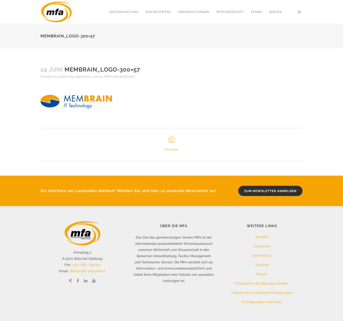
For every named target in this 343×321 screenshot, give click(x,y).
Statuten (261, 265)
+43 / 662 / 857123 (86, 265)
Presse (262, 274)
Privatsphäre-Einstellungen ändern (262, 283)
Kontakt (262, 237)
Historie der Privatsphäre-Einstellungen (261, 293)
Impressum (262, 246)
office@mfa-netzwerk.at (87, 271)
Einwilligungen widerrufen (262, 302)
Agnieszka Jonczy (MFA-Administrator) (105, 76)
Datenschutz (262, 255)
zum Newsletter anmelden (270, 191)
